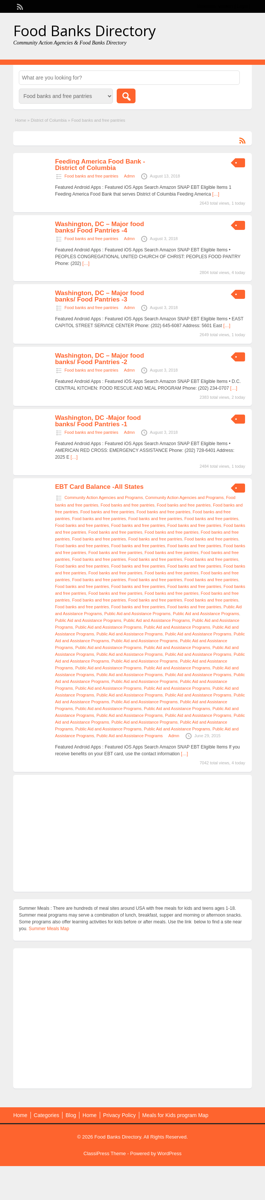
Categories (46, 1115)
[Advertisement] (132, 833)
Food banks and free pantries (91, 176)
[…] (215, 194)
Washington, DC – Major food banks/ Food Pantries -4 (99, 227)
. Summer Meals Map (47, 928)
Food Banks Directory (84, 30)
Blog (70, 1115)
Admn (129, 176)
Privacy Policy (119, 1115)
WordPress (169, 1153)
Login (242, 6)
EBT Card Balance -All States (99, 486)
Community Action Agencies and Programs (103, 497)
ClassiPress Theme (105, 1153)
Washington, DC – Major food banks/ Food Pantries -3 (99, 296)
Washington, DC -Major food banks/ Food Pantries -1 (98, 421)
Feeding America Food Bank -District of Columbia (100, 164)
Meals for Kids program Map (175, 1115)
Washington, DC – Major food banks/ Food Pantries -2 (99, 359)
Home (20, 120)
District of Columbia (49, 120)
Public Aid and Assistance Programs (137, 613)
